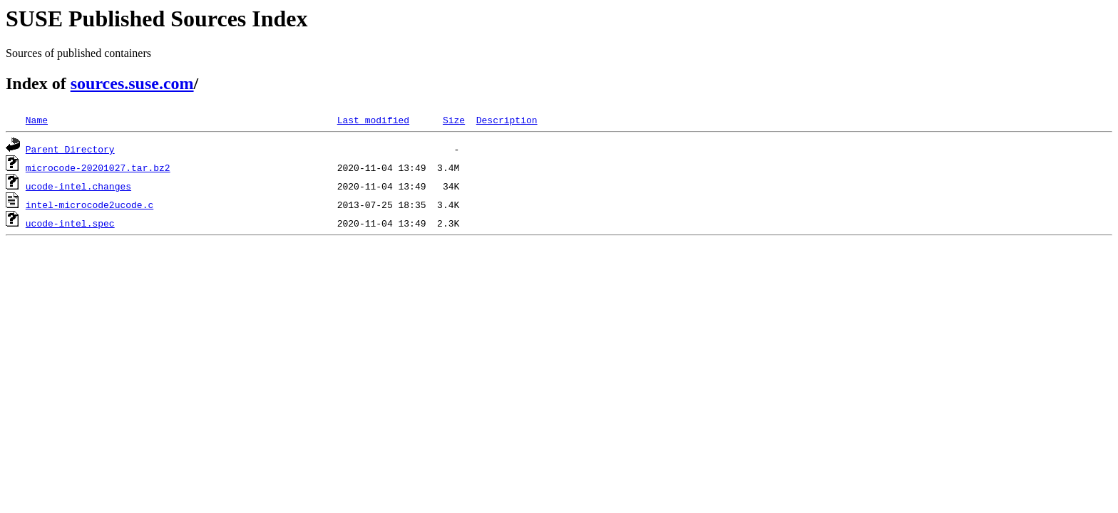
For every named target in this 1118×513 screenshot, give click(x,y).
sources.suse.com (132, 83)
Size (454, 119)
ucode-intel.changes (78, 186)
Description (507, 119)
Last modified (373, 119)
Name (37, 119)
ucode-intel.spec (70, 223)
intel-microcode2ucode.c (89, 204)
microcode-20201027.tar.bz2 (98, 167)
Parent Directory (70, 148)
